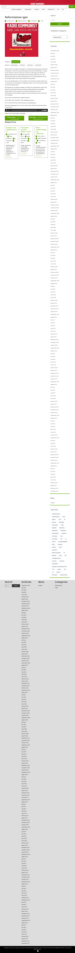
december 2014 (55, 408)
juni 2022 (53, 156)
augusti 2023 (54, 116)
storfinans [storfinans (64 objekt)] (61, 562)
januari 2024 (54, 102)
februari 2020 (54, 234)
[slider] (26, 110)
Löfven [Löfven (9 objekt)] (53, 543)
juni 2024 (53, 88)
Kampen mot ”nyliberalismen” (13, 129)
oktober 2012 (54, 461)
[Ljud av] (43, 110)
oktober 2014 (54, 414)
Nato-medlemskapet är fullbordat (42, 130)
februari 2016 (54, 369)
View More (10, 157)
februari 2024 (54, 99)
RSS (58, 9)
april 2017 (53, 330)
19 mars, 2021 (11, 21)
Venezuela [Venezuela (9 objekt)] (54, 576)
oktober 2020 (54, 212)
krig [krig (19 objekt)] (61, 537)
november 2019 (55, 243)
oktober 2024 (54, 77)
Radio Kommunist (23, 21)
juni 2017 (53, 324)
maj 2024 (53, 91)
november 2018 (55, 276)
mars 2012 (53, 481)
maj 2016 (53, 360)
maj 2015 (53, 394)
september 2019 (55, 248)
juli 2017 (53, 321)
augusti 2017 (54, 318)
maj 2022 (53, 158)
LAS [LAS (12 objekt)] (61, 540)
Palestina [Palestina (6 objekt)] (60, 546)
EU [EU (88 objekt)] (64, 521)
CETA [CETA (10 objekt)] (60, 521)
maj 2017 (53, 327)
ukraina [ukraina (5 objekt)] (59, 570)
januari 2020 (54, 237)
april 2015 (53, 397)
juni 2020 (53, 223)
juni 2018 (53, 290)
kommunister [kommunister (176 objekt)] (55, 534)
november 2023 (55, 108)
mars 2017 (53, 332)
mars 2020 (53, 231)
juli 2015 (53, 388)
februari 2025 (54, 66)
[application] (27, 110)
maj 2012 (53, 475)
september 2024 (55, 80)
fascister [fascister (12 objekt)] (54, 523)
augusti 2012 (54, 467)
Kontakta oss (51, 9)
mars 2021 (53, 198)
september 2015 (55, 383)
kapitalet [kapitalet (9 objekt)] (54, 529)
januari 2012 (54, 487)
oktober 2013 (54, 436)
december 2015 (55, 374)
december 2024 (55, 71)
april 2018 (53, 296)
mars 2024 (53, 97)
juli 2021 (53, 186)
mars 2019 (53, 265)
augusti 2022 (54, 150)
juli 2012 (53, 470)
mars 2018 (53, 299)
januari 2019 (54, 271)
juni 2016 (53, 358)
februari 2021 (54, 200)
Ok (37, 951)
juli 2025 (53, 55)
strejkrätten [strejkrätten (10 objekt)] (55, 565)
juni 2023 (53, 122)
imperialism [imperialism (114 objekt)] (55, 526)
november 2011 (55, 492)
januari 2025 (54, 69)
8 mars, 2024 (43, 136)
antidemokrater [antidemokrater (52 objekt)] (56, 515)
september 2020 (55, 215)
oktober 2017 (54, 313)
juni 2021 (53, 189)
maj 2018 (53, 293)
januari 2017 (54, 338)
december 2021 (55, 172)
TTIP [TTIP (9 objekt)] (53, 570)
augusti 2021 (54, 184)
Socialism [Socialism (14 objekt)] (54, 562)
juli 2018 (53, 287)
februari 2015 (54, 402)
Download (24, 113)
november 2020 (55, 209)
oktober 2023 (54, 111)
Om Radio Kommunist (16, 9)
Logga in (53, 504)
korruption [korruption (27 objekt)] (54, 537)
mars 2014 (53, 433)
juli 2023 (53, 119)
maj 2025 (53, 60)
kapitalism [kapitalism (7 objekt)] (62, 529)
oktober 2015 (54, 380)
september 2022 (55, 147)
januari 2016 (54, 372)
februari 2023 (54, 133)
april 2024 (53, 94)
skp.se (25, 102)
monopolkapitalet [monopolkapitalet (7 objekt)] (62, 543)
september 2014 (55, 416)
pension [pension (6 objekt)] (54, 548)
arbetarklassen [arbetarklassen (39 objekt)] (56, 518)
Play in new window (15, 113)
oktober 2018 (54, 279)
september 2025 (55, 52)
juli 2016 (53, 355)
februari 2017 (54, 335)
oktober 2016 (54, 346)
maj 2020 (53, 226)
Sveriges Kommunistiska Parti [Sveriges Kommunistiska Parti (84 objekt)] (59, 568)
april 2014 (53, 431)
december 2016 (55, 341)
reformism (31, 65)
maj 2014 (53, 428)
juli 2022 (53, 153)
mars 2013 (53, 447)
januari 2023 (54, 136)
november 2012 (55, 459)
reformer (24, 65)
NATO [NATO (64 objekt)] (53, 546)
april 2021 (53, 195)
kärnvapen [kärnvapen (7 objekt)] (54, 540)
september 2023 (55, 114)
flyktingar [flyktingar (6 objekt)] (61, 523)
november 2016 (55, 344)
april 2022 (53, 161)
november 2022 (55, 142)
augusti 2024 (54, 83)
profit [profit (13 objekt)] (60, 548)
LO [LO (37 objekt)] (65, 540)
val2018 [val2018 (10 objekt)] (58, 573)
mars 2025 (53, 63)
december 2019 (55, 240)
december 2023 (55, 105)
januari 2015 (54, 405)
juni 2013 (53, 442)
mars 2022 (53, 164)
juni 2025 (53, 57)
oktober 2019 (54, 245)
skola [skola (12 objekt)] (60, 557)
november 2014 (55, 411)
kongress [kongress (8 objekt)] (64, 534)
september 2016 (55, 349)
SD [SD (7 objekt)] (64, 554)
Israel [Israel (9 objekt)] (62, 526)
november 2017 (55, 310)
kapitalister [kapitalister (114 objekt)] (55, 532)
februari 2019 (54, 268)
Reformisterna (39, 69)
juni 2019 (53, 257)
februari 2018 (54, 301)
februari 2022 (54, 167)
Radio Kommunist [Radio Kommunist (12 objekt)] (56, 554)
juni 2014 (53, 425)
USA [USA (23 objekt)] (65, 570)
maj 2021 (53, 192)
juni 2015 (53, 391)
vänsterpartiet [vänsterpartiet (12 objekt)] (63, 576)
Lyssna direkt (28, 9)
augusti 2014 (54, 419)
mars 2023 (53, 130)
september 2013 (55, 439)
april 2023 (53, 128)
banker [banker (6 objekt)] (54, 521)
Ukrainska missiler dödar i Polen (27, 129)
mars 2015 (53, 400)
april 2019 (53, 262)
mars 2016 (53, 366)
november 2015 (55, 377)
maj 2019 (53, 259)
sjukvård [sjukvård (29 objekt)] (54, 557)
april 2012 (53, 478)
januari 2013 (54, 453)
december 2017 (55, 307)
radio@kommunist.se (30, 100)
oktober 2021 (54, 178)
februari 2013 (54, 450)
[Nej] (73, 949)
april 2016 (53, 363)
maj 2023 (53, 125)
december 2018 (55, 273)
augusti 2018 (54, 285)
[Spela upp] (8, 110)
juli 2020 (53, 220)
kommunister (15, 65)
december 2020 (55, 206)
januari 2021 (54, 203)
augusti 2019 (54, 251)
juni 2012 (53, 473)
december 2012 (55, 456)
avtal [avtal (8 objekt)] (63, 518)
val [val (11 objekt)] (52, 573)
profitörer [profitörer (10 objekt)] (54, 551)
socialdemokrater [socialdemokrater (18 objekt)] (56, 559)
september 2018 (55, 282)
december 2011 (55, 489)
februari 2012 (54, 484)
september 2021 (55, 181)
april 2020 (53, 229)
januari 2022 (54, 170)
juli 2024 (53, 85)
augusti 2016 (54, 352)
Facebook (36, 9)
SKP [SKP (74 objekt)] (65, 557)
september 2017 (55, 315)
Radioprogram (17, 61)
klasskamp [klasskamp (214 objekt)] (63, 532)
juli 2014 (53, 422)
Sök (63, 9)
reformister (40, 65)
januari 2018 (54, 304)
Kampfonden (15, 105)
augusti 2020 (54, 217)
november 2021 (55, 175)
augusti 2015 (54, 386)
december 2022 (55, 139)
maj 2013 (53, 445)
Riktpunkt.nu (34, 102)
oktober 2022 (54, 144)
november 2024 (55, 74)
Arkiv (43, 9)
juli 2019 (53, 254)
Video (59, 674)
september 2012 (55, 464)
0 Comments (44, 140)
